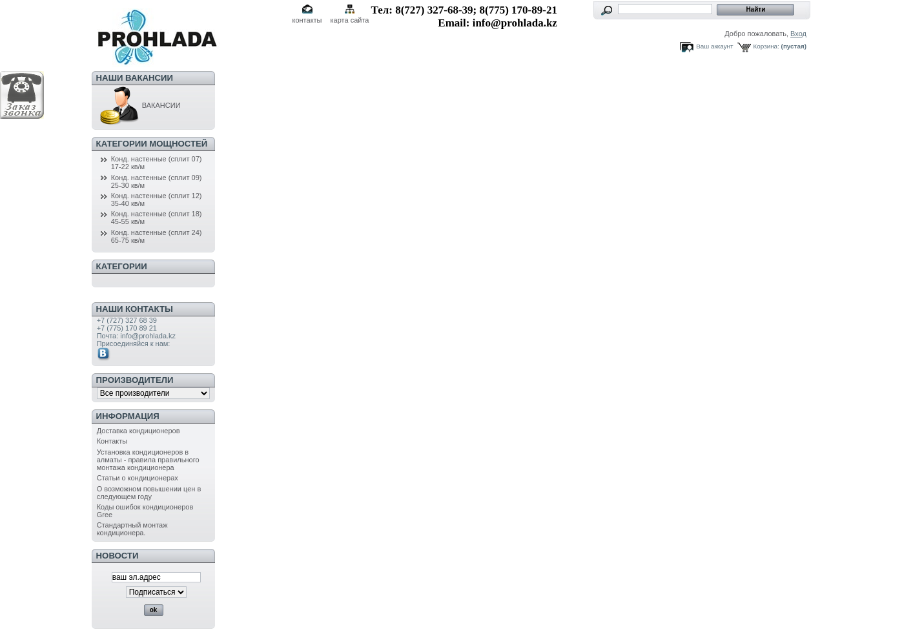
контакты (307, 20)
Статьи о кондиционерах (137, 478)
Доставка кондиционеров (138, 431)
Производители (135, 380)
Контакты (112, 441)
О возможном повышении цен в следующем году (149, 492)
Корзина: (766, 46)
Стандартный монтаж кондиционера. (132, 529)
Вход (798, 33)
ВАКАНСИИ (139, 105)
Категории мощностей (152, 144)
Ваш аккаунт (714, 46)
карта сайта (350, 20)
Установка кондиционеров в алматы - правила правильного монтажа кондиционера (148, 459)
